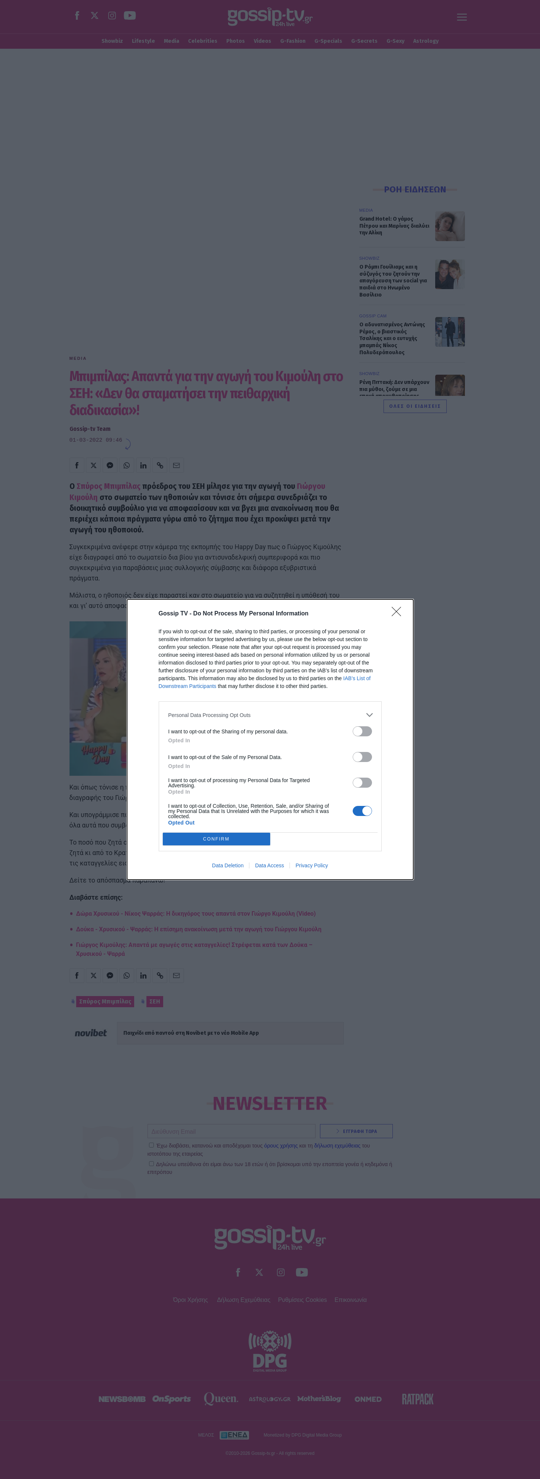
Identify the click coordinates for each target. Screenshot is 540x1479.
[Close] (399, 614)
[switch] (362, 731)
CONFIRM (216, 839)
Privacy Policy (311, 865)
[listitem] (270, 715)
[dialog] (270, 739)
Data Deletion (228, 865)
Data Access (269, 865)
